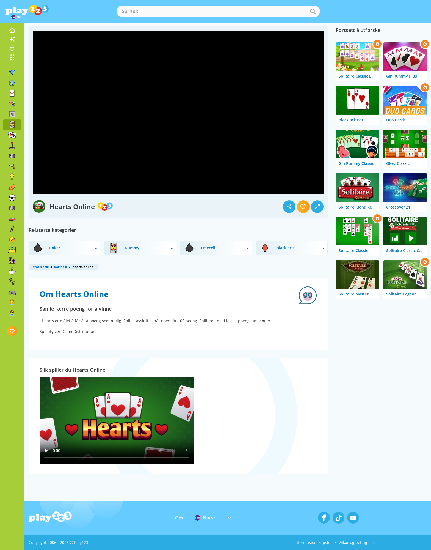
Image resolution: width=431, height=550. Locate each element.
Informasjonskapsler (313, 542)
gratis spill (41, 266)
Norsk (205, 518)
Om (179, 518)
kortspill (60, 266)
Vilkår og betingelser (357, 542)
